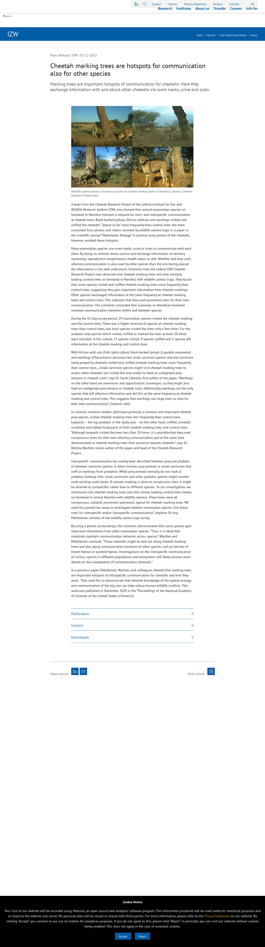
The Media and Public (233, 35)
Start (199, 35)
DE (253, 4)
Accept (123, 936)
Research (165, 22)
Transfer (219, 22)
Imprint (172, 4)
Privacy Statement (195, 4)
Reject (142, 936)
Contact (156, 4)
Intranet (234, 4)
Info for (252, 22)
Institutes (183, 22)
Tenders (218, 4)
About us (202, 22)
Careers (236, 22)
